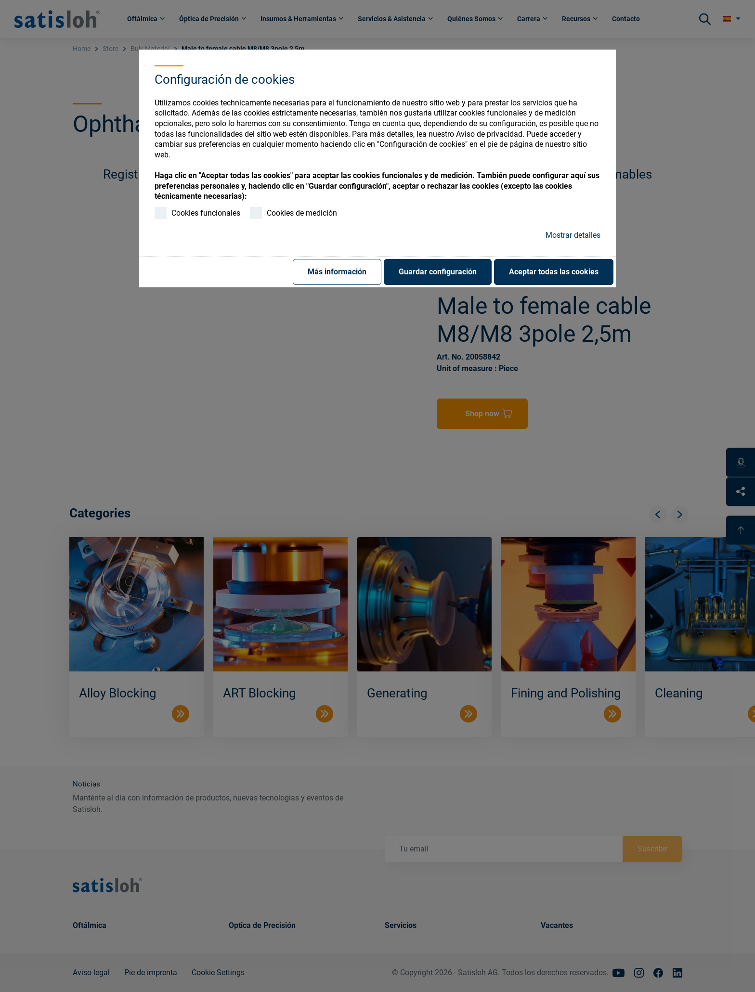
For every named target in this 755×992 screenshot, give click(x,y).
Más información (337, 271)
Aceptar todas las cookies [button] (554, 271)
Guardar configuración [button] (438, 271)
